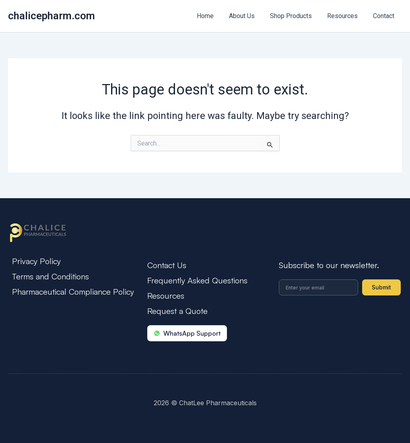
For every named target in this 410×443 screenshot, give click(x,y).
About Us (250, 16)
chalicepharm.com (51, 16)
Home (216, 16)
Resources (346, 16)
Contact (385, 16)
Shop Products (297, 16)
